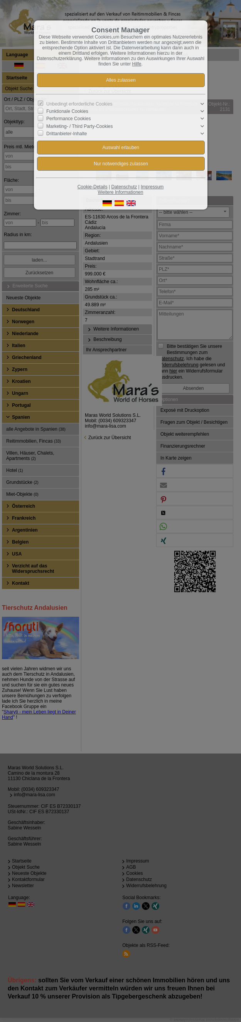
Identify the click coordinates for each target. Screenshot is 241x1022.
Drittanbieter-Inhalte (66, 133)
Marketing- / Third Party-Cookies (79, 126)
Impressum (152, 187)
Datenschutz (124, 187)
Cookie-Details (93, 187)
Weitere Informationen (120, 192)
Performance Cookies (68, 118)
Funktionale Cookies (67, 111)
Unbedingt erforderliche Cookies (79, 104)
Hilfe (137, 64)
